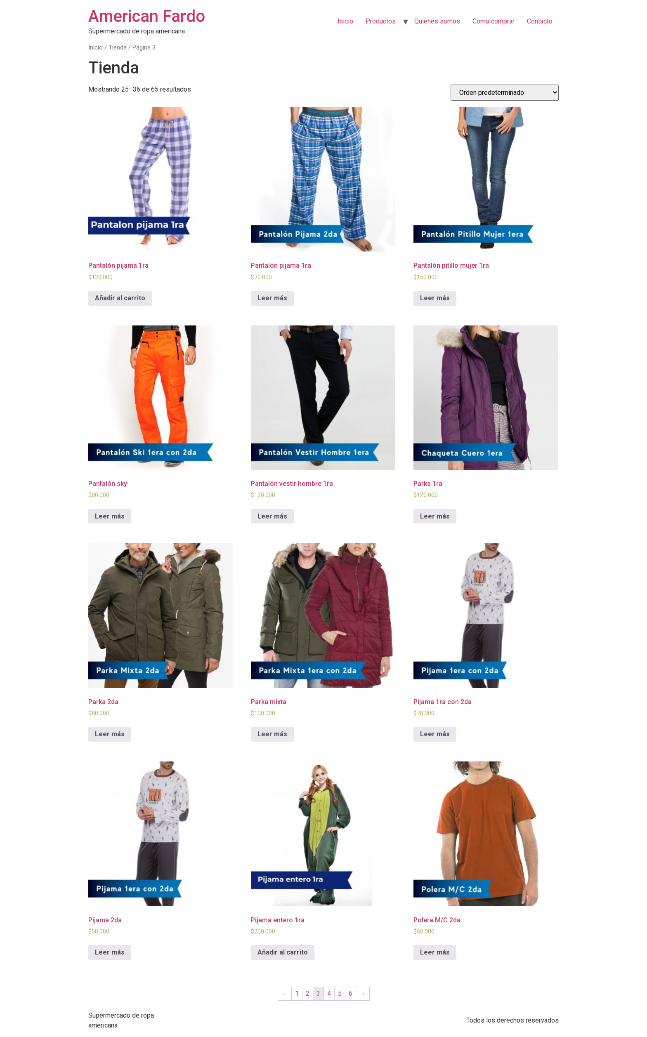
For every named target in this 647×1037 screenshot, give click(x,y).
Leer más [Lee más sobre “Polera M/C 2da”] (435, 952)
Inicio (345, 21)
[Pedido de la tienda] (505, 93)
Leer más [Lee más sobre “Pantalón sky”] (110, 516)
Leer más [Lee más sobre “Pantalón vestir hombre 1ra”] (272, 516)
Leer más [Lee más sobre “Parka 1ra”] (435, 516)
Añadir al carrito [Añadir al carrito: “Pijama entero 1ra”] (282, 952)
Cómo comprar (493, 21)
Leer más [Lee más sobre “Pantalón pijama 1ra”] (272, 298)
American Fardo (146, 16)
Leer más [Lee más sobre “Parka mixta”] (272, 734)
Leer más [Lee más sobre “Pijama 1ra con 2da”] (435, 734)
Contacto (540, 21)
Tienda (118, 47)
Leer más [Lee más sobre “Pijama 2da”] (110, 952)
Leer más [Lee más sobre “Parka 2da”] (110, 734)
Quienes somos (437, 21)
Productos (381, 21)
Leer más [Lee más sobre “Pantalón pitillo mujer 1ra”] (435, 298)
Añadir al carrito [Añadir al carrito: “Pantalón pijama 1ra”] (120, 298)
